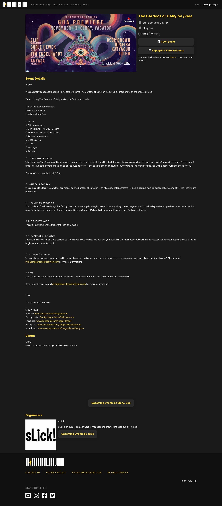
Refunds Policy (117, 472)
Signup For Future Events (166, 50)
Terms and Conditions (87, 472)
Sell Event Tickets (80, 4)
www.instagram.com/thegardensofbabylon (59, 325)
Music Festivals (60, 4)
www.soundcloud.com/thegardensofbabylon (61, 328)
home (173, 57)
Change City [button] (209, 4)
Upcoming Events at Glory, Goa (111, 403)
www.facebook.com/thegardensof (54, 321)
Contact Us (32, 472)
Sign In (197, 4)
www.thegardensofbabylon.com (51, 313)
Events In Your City (40, 4)
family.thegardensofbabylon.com (57, 317)
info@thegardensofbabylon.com (42, 262)
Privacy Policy (56, 472)
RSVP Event (166, 41)
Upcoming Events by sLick (77, 433)
